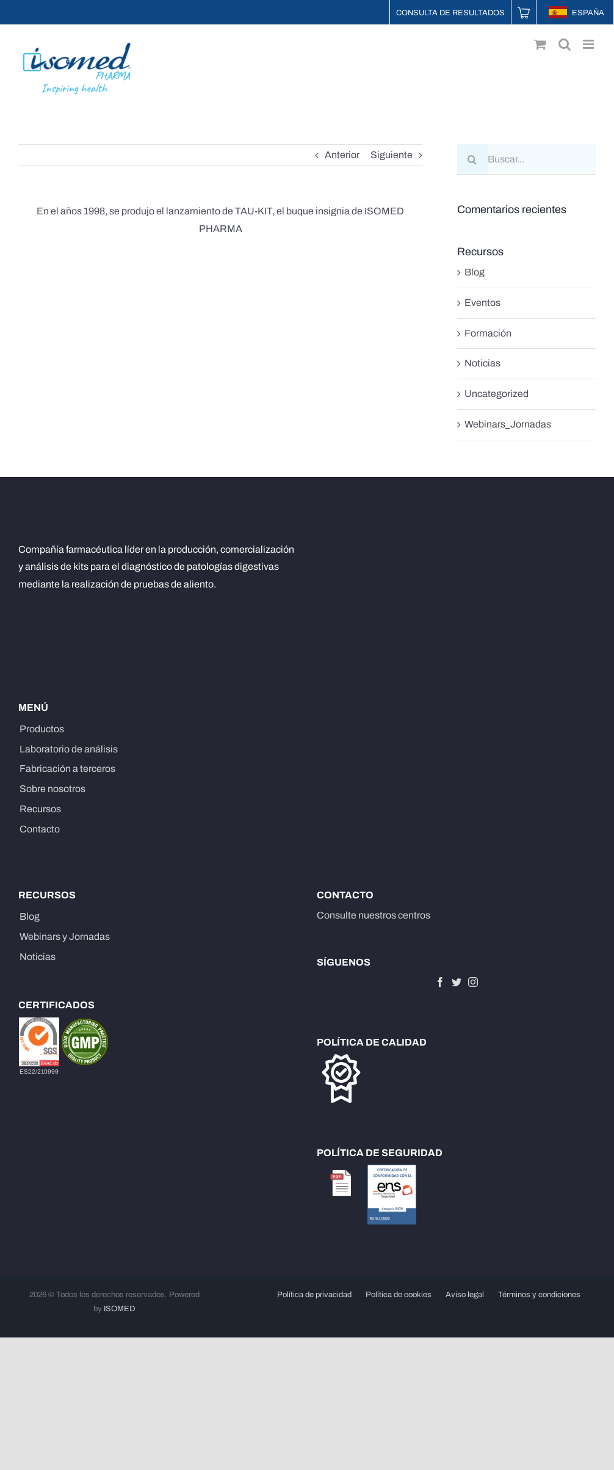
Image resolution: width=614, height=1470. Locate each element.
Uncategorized (496, 393)
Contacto (40, 829)
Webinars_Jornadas (507, 424)
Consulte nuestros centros (373, 915)
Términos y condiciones (539, 1294)
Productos (42, 729)
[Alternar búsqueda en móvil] (564, 44)
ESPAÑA (576, 13)
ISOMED (119, 1308)
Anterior (342, 155)
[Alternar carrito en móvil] (540, 44)
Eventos (482, 302)
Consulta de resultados (450, 13)
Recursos (40, 809)
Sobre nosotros (52, 789)
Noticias (482, 363)
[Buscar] (472, 159)
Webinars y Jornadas (65, 936)
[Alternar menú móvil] (589, 44)
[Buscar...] (526, 159)
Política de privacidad (314, 1294)
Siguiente (391, 155)
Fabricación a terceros (67, 768)
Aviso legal (465, 1294)
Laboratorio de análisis (69, 749)
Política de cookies (399, 1294)
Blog (474, 272)
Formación (487, 333)
